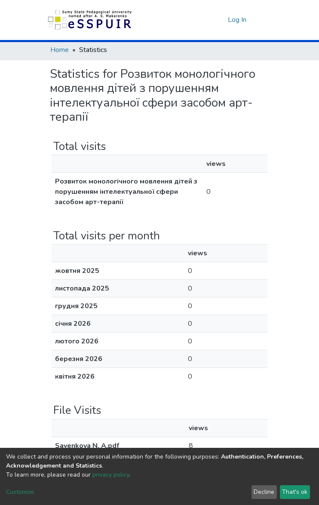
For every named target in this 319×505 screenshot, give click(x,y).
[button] (219, 20)
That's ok (294, 492)
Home (59, 50)
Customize (20, 492)
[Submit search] (206, 19)
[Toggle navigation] (264, 19)
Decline (264, 492)
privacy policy (110, 475)
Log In (238, 19)
